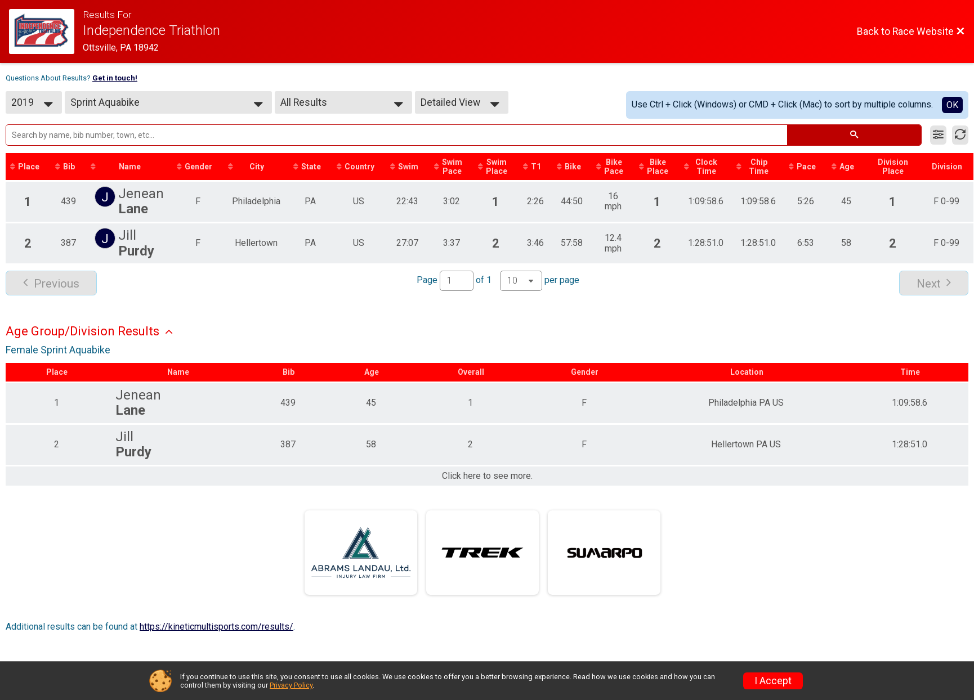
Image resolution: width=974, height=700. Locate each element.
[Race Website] (46, 31)
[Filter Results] (938, 135)
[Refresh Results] (960, 135)
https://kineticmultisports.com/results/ (216, 626)
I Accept (773, 680)
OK (952, 105)
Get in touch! (114, 78)
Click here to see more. (487, 476)
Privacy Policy (291, 685)
